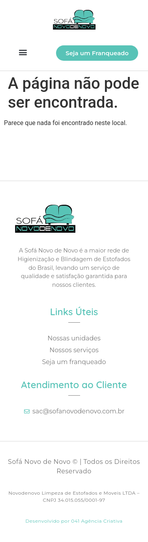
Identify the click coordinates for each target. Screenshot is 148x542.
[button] (22, 51)
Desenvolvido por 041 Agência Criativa (73, 521)
